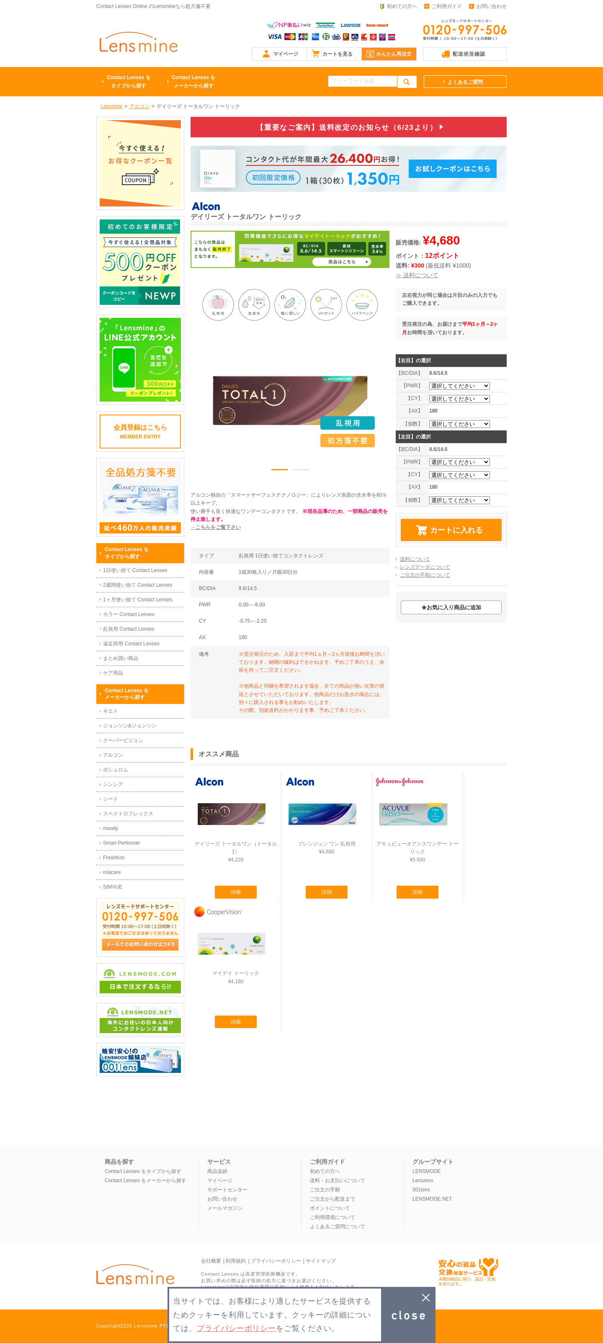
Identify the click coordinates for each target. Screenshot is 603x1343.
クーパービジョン (123, 740)
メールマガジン (224, 1208)
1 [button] (279, 471)
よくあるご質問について (337, 1227)
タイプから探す (129, 81)
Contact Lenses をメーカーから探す (145, 1180)
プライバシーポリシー (276, 1261)
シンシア (113, 784)
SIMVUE (112, 887)
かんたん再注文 (394, 54)
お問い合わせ (492, 6)
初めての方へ (402, 6)
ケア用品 (113, 673)
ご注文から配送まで (332, 1199)
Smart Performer (121, 843)
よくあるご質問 (465, 82)
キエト (110, 711)
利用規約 (236, 1261)
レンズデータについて (425, 567)
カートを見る (337, 54)
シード (110, 799)
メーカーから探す (194, 81)
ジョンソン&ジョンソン (130, 726)
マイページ (285, 54)
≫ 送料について (417, 275)
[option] (290, 400)
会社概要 (211, 1261)
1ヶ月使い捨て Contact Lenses (137, 600)
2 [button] (300, 471)
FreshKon (114, 858)
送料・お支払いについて (337, 1180)
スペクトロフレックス (128, 814)
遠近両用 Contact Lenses (131, 644)
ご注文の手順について (425, 575)
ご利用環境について (332, 1217)
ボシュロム (115, 770)
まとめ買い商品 (120, 658)
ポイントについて (330, 1208)
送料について (415, 559)
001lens (421, 1190)
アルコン (113, 755)
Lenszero (422, 1180)
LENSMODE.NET (432, 1199)
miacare (112, 872)
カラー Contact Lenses (129, 614)
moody (110, 828)
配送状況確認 (469, 54)
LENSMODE (426, 1171)
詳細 (236, 892)
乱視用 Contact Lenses (129, 629)
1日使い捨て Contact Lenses (135, 570)
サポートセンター (227, 1190)
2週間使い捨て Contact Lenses (137, 585)
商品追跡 (217, 1171)
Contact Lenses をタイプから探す (143, 1171)
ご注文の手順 (325, 1190)
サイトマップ (321, 1261)
